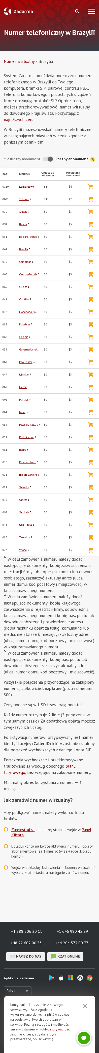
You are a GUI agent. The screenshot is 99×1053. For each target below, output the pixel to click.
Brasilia (23, 249)
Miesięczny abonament (22, 159)
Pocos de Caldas (28, 424)
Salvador (24, 487)
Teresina (24, 537)
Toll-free (24, 199)
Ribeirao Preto (27, 462)
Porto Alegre (26, 437)
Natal (22, 412)
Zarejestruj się (23, 829)
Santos (23, 500)
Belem (23, 224)
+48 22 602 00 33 (26, 942)
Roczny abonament (75, 159)
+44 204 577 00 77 (71, 942)
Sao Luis (24, 512)
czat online (65, 956)
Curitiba (24, 299)
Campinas (25, 262)
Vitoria (23, 550)
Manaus (23, 399)
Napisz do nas (25, 956)
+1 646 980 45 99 (72, 931)
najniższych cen (18, 119)
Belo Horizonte (28, 237)
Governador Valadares (32, 349)
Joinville (24, 374)
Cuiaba (23, 287)
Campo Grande (28, 274)
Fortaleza (24, 324)
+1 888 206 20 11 (26, 931)
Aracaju (23, 211)
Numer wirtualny (19, 61)
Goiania (23, 337)
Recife (22, 449)
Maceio (23, 387)
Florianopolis (27, 312)
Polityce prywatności (55, 1029)
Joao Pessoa (25, 362)
